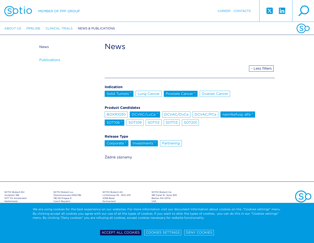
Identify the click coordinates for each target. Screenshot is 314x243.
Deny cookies (199, 232)
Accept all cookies (121, 232)
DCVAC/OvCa (176, 114)
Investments (144, 142)
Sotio (42, 11)
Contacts (242, 11)
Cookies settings (163, 232)
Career (224, 11)
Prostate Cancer (181, 93)
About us (12, 28)
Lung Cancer (149, 94)
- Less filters (261, 68)
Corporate (116, 142)
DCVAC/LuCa (145, 114)
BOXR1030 (116, 114)
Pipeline (33, 28)
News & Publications (96, 28)
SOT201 (190, 122)
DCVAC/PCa (205, 114)
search (303, 11)
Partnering (171, 143)
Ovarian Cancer (215, 94)
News (44, 47)
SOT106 (114, 122)
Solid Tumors (119, 93)
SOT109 (135, 122)
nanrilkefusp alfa (237, 114)
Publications (49, 60)
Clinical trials (59, 28)
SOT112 (154, 122)
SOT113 (172, 122)
